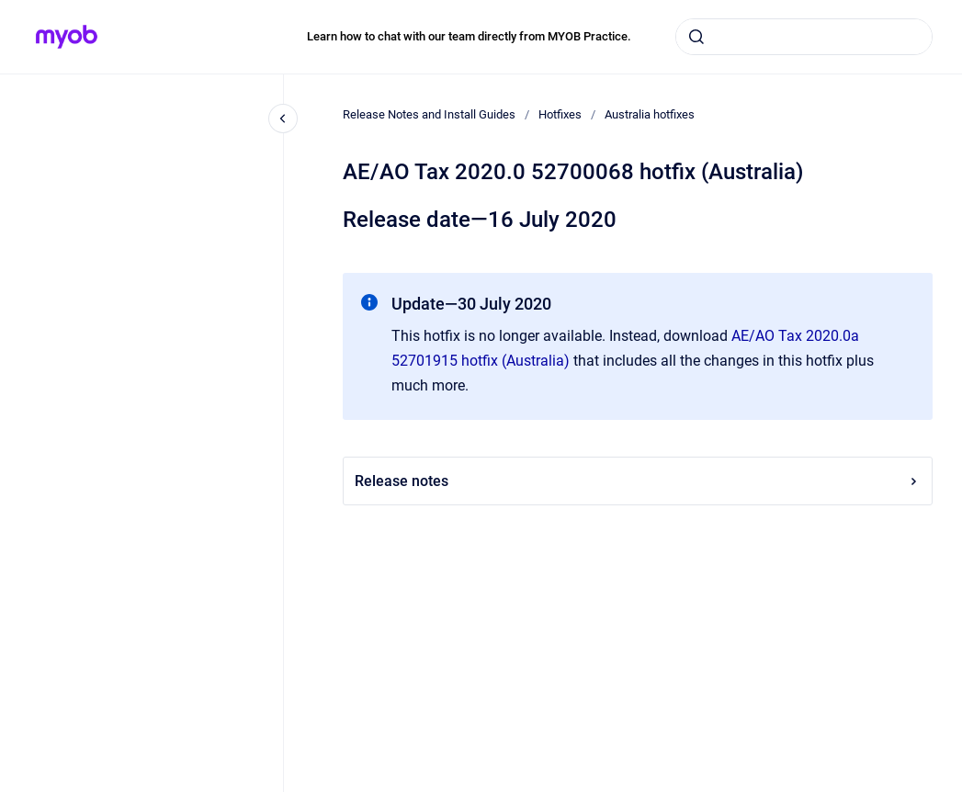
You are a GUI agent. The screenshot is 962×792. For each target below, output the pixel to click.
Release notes (638, 481)
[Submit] (696, 36)
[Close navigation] (283, 118)
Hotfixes (560, 114)
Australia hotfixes (650, 114)
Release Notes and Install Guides (429, 114)
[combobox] (804, 36)
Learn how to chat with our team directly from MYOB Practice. (469, 36)
